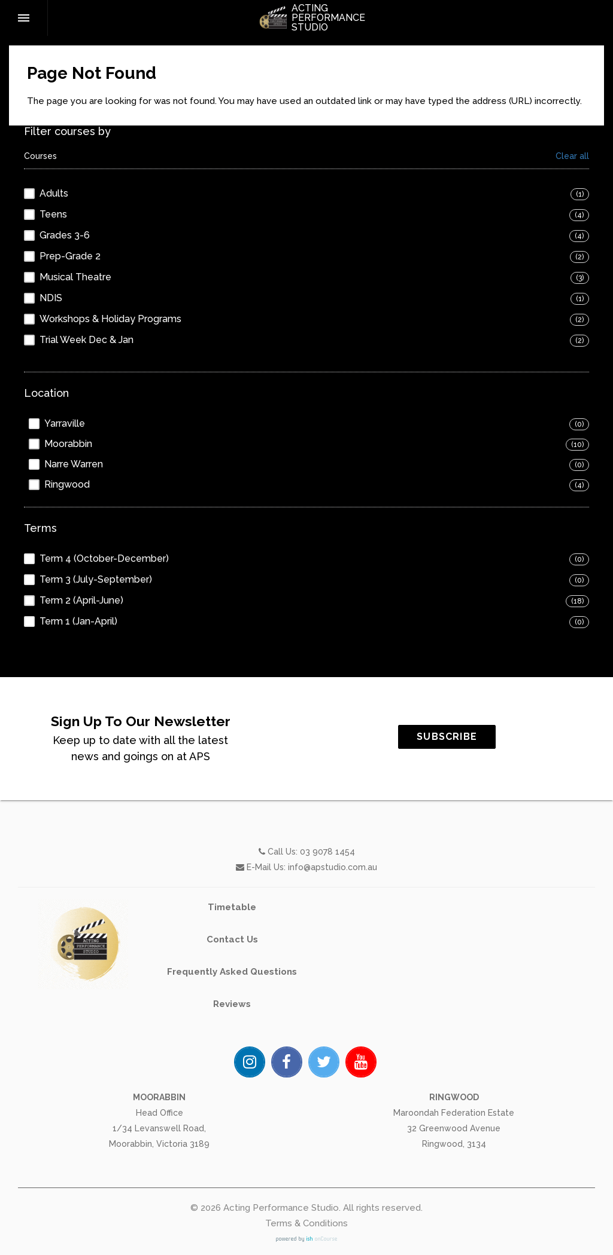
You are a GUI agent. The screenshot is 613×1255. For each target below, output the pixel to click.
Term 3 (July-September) (96, 579)
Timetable (232, 961)
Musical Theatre (75, 277)
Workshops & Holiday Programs (110, 319)
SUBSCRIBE (501, 736)
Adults (54, 193)
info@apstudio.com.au (332, 921)
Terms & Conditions (306, 1223)
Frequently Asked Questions (232, 1025)
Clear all (572, 156)
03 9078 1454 (327, 905)
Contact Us (232, 993)
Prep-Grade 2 (70, 256)
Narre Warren (73, 464)
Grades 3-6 (65, 235)
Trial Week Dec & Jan (86, 339)
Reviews (232, 1057)
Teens (53, 214)
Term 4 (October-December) (104, 558)
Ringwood (67, 484)
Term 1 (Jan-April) (78, 621)
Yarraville (64, 423)
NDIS (51, 298)
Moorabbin (68, 443)
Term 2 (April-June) (81, 600)
